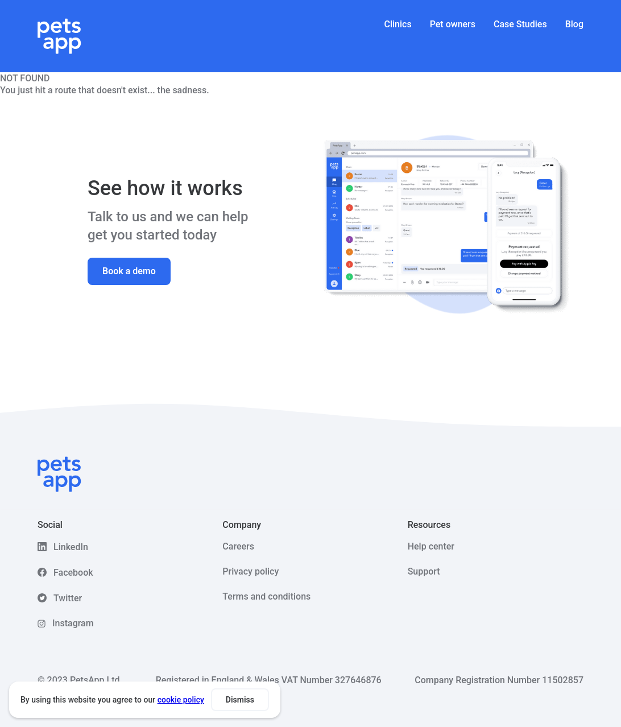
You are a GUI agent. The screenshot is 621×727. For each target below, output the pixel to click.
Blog (574, 24)
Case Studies (520, 24)
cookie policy (181, 699)
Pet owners (452, 24)
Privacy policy (250, 571)
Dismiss (240, 699)
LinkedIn (70, 547)
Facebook (73, 572)
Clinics (398, 24)
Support (424, 571)
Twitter (67, 598)
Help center (431, 546)
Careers (238, 546)
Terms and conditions (266, 596)
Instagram (73, 623)
